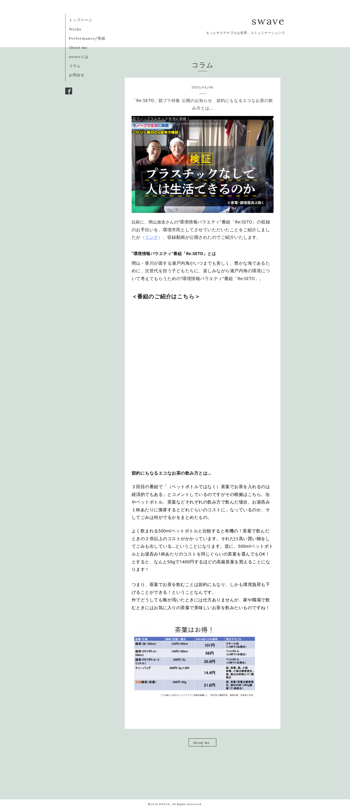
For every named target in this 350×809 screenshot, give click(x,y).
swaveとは (79, 56)
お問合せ (76, 75)
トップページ (80, 20)
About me (78, 47)
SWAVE (164, 804)
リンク (151, 237)
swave (268, 20)
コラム (75, 65)
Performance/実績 (87, 38)
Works (75, 29)
